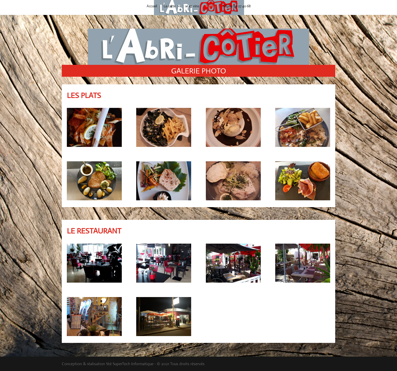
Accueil (152, 6)
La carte (169, 6)
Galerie (211, 6)
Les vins (193, 6)
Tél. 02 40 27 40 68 (237, 6)
